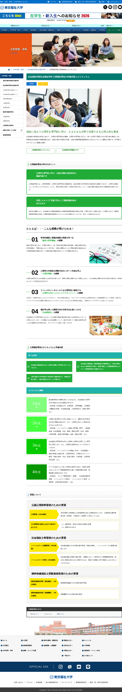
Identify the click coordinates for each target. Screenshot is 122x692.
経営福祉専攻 (6, 107)
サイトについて (67, 682)
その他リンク (88, 655)
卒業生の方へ (76, 25)
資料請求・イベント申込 (92, 650)
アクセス (53, 2)
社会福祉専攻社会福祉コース (10, 90)
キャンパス (76, 30)
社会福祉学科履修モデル (70, 150)
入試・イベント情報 (114, 30)
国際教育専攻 (6, 121)
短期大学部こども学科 (9, 130)
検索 (103, 2)
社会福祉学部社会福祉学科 (36, 69)
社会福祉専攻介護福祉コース (10, 94)
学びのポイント (34, 614)
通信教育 (33, 30)
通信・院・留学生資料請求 (87, 2)
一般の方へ (67, 655)
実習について (60, 614)
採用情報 (39, 682)
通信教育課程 (7, 135)
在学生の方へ (46, 25)
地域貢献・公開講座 (89, 30)
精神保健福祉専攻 (7, 98)
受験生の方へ (15, 25)
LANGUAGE (114, 2)
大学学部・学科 (15, 30)
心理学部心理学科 (8, 125)
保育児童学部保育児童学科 (11, 80)
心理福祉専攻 (6, 103)
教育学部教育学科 (8, 112)
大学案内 (4, 30)
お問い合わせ (18, 682)
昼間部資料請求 (67, 2)
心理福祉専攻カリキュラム (41, 150)
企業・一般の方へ (107, 25)
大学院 (25, 30)
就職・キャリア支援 (63, 30)
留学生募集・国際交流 (47, 30)
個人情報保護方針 (52, 682)
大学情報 (102, 30)
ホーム (5, 640)
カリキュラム (48, 614)
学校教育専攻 (6, 116)
